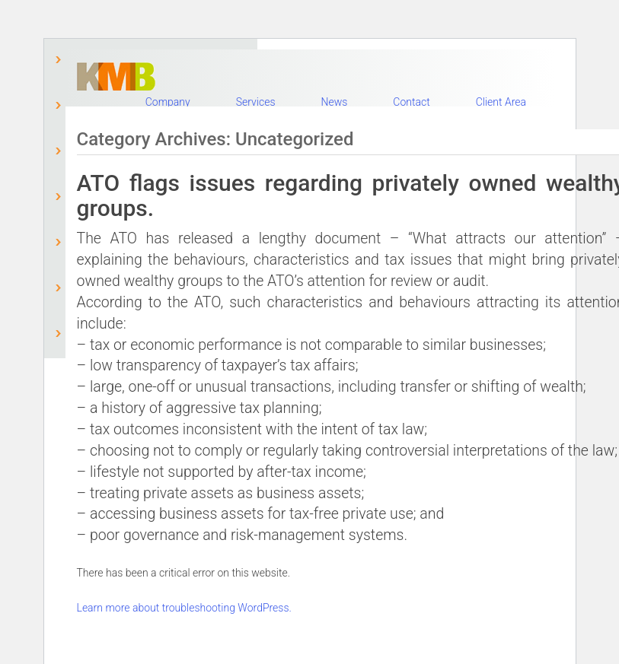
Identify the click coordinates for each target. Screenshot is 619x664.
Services (256, 102)
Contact (411, 102)
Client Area (501, 102)
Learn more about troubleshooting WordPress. (184, 608)
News (334, 102)
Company (167, 102)
